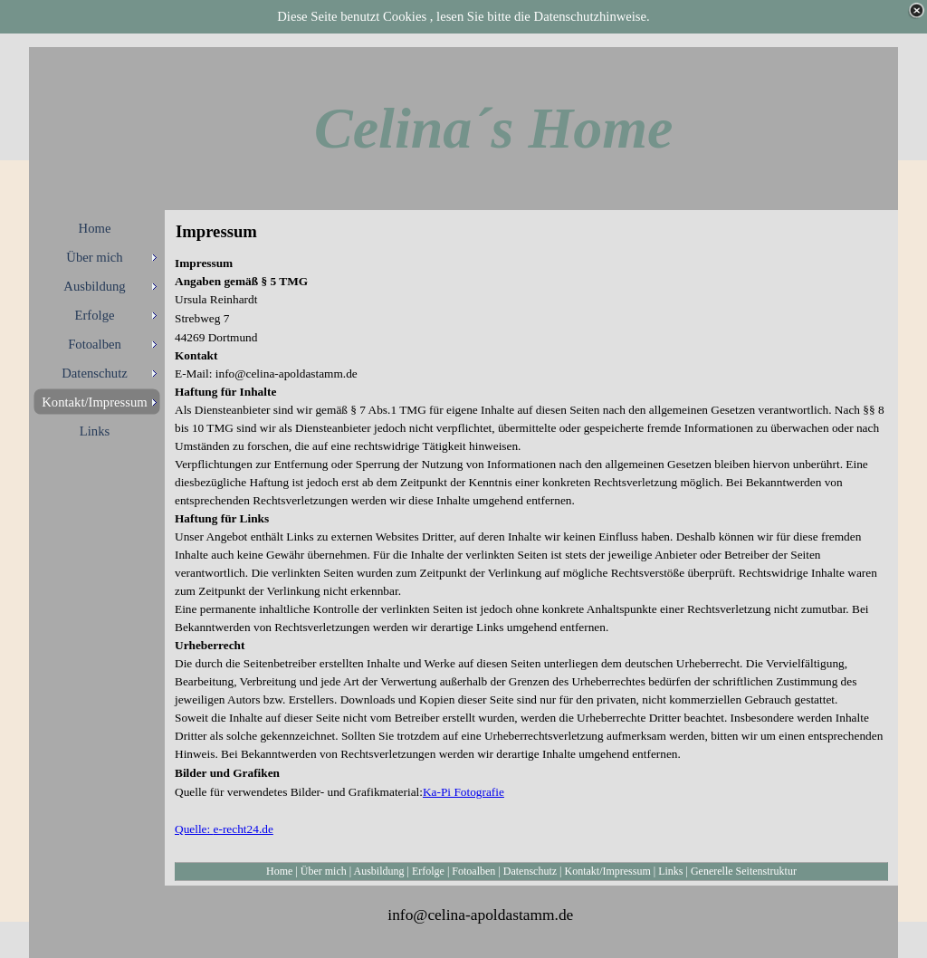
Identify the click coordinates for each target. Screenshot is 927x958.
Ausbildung (379, 871)
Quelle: (194, 829)
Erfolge (428, 871)
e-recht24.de (243, 829)
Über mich (324, 871)
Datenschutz (530, 871)
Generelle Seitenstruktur (744, 871)
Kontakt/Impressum (607, 871)
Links (670, 871)
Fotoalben (473, 871)
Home (279, 871)
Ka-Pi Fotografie (463, 792)
